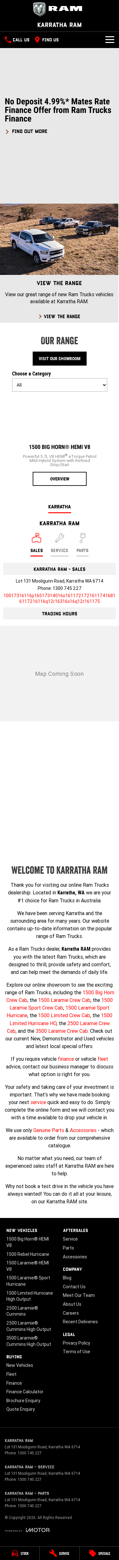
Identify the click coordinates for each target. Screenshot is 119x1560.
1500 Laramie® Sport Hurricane (28, 1281)
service (38, 1102)
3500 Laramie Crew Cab (62, 1031)
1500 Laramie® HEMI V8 (27, 1266)
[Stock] (19, 1553)
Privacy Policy (76, 1343)
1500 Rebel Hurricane (27, 1254)
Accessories (83, 1130)
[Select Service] (60, 544)
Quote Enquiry (20, 1409)
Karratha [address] (59, 506)
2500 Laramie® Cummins (22, 1311)
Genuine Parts (48, 1130)
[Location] (36, 544)
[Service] (59, 1553)
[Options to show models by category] (59, 385)
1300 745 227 (67, 588)
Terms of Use (76, 1351)
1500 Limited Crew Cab (64, 1015)
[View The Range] (59, 263)
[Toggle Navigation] (109, 40)
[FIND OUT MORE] (26, 130)
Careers (71, 1313)
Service (70, 1239)
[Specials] (99, 1553)
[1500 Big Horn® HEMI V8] (59, 441)
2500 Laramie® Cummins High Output (28, 1326)
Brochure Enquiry (23, 1400)
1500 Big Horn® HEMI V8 (27, 1242)
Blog (67, 1278)
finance (66, 1059)
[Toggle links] (27, 1530)
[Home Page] (59, 9)
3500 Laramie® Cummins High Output (28, 1341)
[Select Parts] (82, 544)
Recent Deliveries (80, 1322)
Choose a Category (59, 381)
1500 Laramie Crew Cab (64, 1000)
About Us (72, 1304)
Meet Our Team (79, 1295)
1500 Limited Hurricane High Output (29, 1296)
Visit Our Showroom (60, 358)
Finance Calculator (24, 1392)
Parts (68, 1248)
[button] (59, 116)
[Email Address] (59, 598)
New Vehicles (19, 1365)
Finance (14, 1383)
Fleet (11, 1374)
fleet (102, 1059)
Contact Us (74, 1287)
